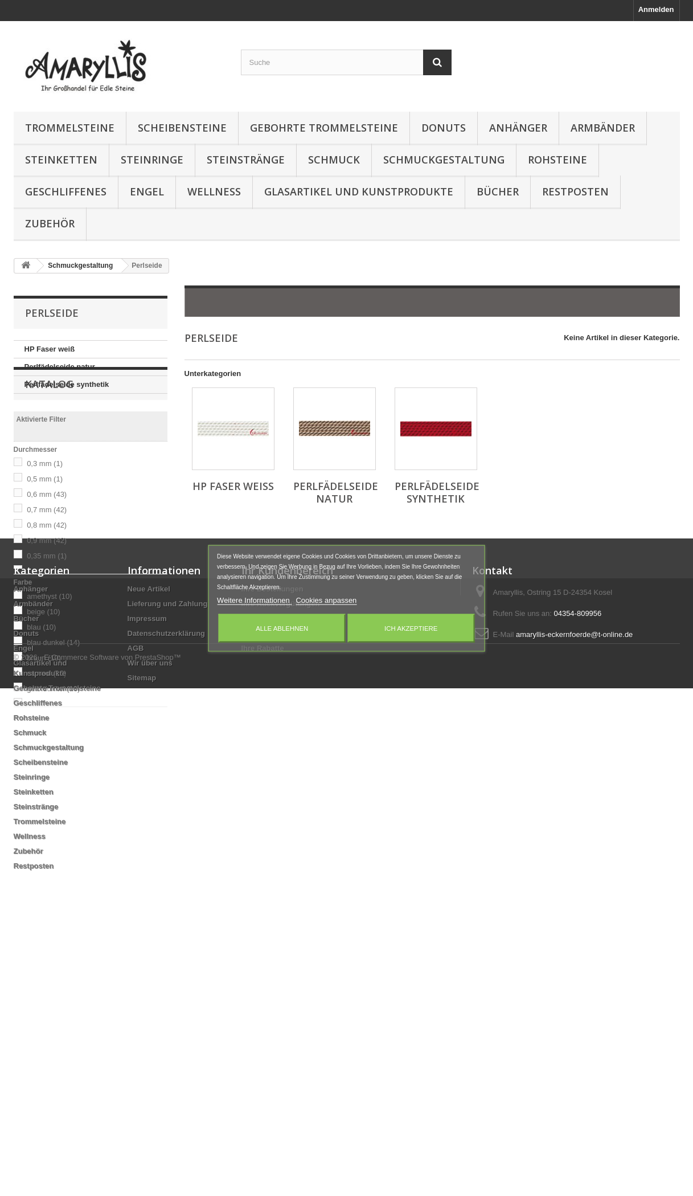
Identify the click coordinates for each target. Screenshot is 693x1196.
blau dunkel (53, 686)
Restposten (575, 191)
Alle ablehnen (282, 627)
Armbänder (603, 127)
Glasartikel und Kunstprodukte (358, 191)
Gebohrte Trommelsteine (324, 127)
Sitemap (142, 936)
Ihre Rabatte (262, 906)
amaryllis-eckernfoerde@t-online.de (574, 892)
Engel (147, 191)
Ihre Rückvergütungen (280, 862)
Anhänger (518, 127)
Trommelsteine (69, 127)
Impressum (147, 876)
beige (43, 655)
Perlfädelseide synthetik (66, 384)
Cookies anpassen (326, 599)
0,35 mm (47, 599)
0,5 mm (45, 523)
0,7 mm (47, 553)
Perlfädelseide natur (59, 366)
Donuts (443, 127)
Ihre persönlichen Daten (283, 891)
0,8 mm (47, 569)
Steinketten (61, 159)
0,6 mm (47, 538)
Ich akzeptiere (410, 627)
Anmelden (656, 9)
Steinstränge (246, 159)
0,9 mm (47, 584)
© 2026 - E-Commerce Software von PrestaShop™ (97, 1165)
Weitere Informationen (254, 599)
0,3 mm (45, 507)
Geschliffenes (65, 191)
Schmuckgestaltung (444, 159)
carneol (46, 717)
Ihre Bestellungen (272, 847)
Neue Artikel (149, 847)
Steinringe (152, 159)
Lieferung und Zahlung (168, 862)
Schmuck (334, 159)
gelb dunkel (53, 732)
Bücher (498, 191)
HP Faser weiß (49, 349)
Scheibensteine (182, 127)
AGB (136, 906)
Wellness (214, 191)
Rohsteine (557, 159)
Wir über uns (150, 921)
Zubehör (50, 223)
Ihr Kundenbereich (287, 828)
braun (44, 701)
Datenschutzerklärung (167, 891)
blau (41, 671)
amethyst (49, 640)
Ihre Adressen (265, 876)
